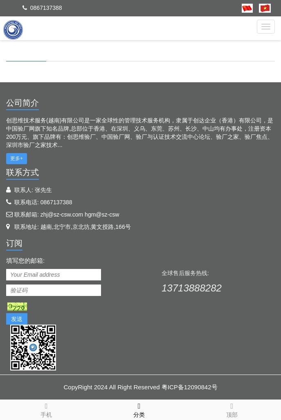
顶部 (231, 409)
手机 (46, 409)
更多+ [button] (16, 158)
